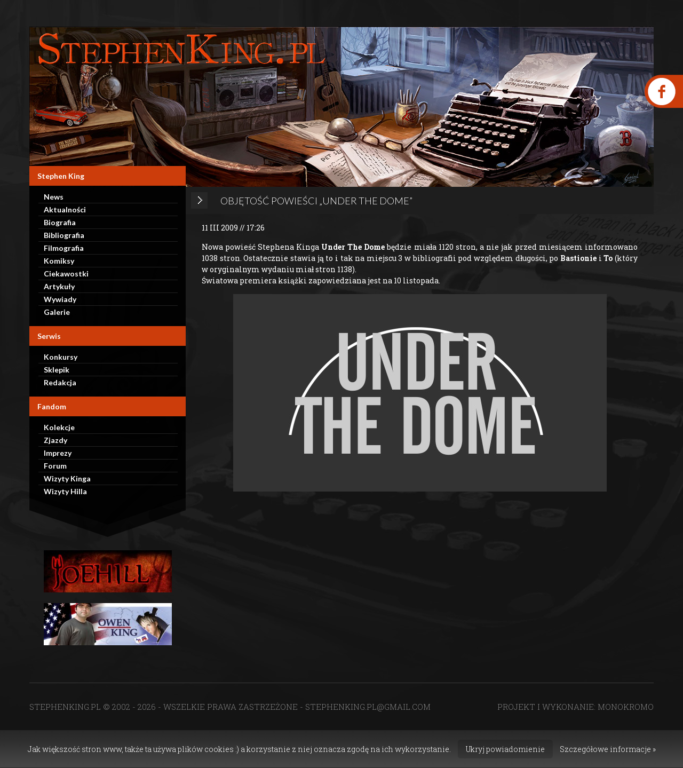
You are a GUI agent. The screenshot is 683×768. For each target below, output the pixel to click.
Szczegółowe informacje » (608, 749)
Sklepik (56, 369)
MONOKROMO (626, 706)
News (53, 196)
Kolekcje (59, 427)
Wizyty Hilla (65, 491)
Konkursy (60, 356)
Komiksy (59, 260)
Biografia (60, 222)
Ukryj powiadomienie (505, 749)
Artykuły (59, 286)
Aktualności (65, 209)
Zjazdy (55, 440)
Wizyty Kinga (67, 478)
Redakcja (60, 382)
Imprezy (58, 452)
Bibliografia (64, 235)
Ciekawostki (66, 273)
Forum (55, 465)
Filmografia (64, 247)
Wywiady (60, 299)
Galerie (57, 311)
